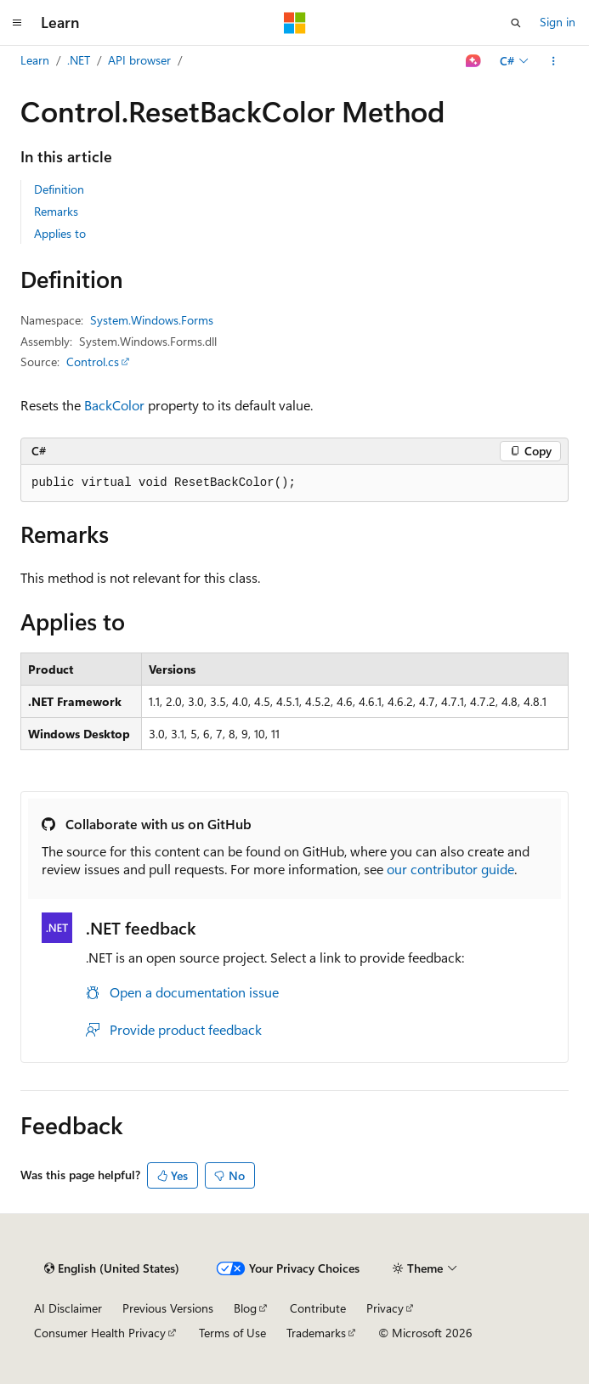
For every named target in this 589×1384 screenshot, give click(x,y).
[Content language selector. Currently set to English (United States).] (112, 1268)
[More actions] (554, 61)
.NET (78, 60)
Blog (245, 1308)
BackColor (114, 405)
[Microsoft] (295, 23)
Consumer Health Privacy (100, 1333)
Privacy (385, 1308)
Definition (59, 189)
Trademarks (316, 1333)
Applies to (60, 233)
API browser (139, 60)
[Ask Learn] (473, 61)
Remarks (56, 211)
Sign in (557, 22)
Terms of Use (232, 1333)
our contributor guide (450, 869)
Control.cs (92, 361)
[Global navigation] (17, 23)
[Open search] (516, 23)
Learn (34, 60)
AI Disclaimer (68, 1308)
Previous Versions (167, 1308)
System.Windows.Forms (151, 320)
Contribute (318, 1308)
